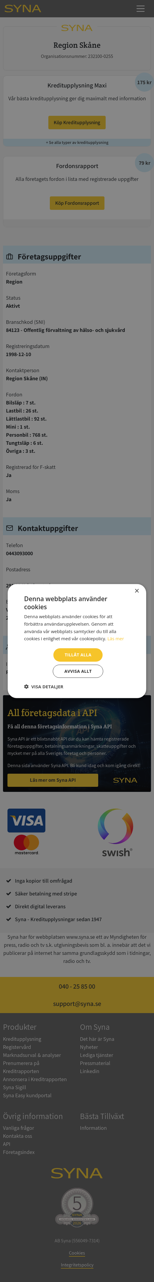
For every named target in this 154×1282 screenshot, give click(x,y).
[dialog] (77, 641)
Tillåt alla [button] (78, 655)
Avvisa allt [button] (78, 671)
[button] (43, 686)
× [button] (136, 591)
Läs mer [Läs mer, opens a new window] (115, 638)
